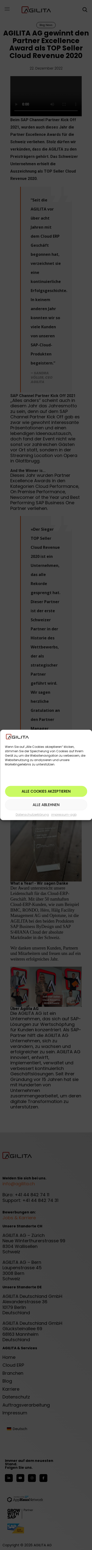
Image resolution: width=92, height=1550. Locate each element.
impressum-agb (64, 815)
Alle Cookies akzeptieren (46, 791)
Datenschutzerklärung (32, 815)
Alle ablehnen (46, 804)
